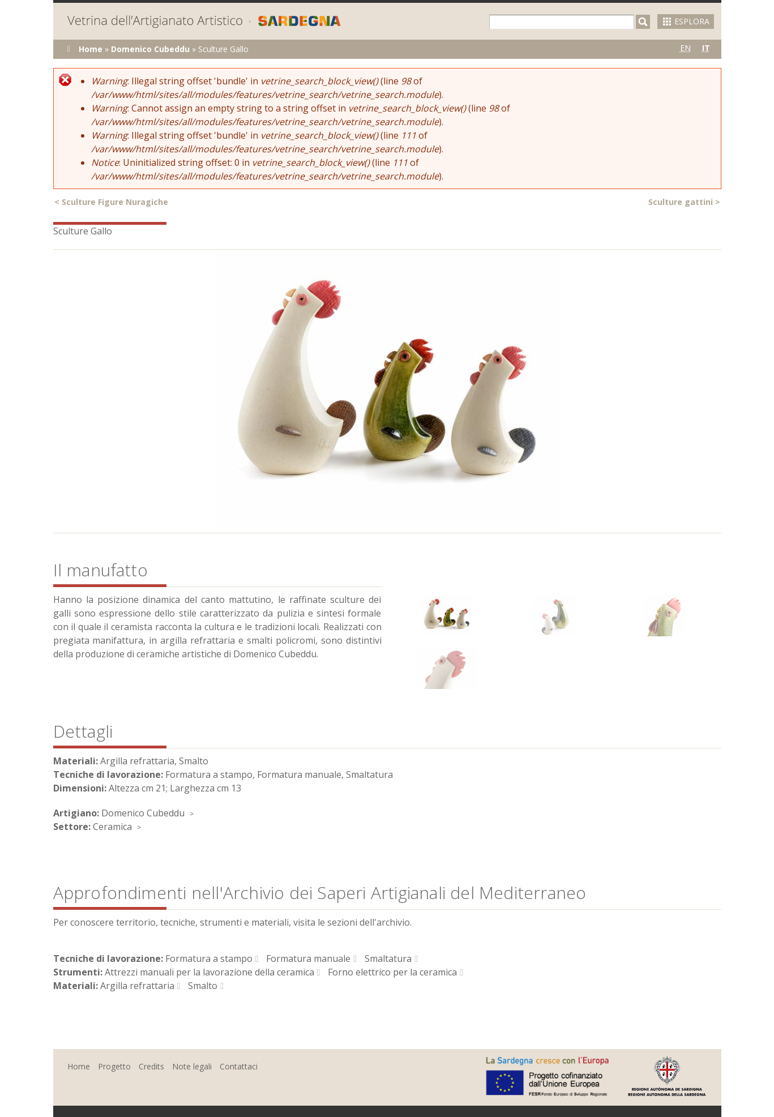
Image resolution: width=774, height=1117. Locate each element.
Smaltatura (388, 958)
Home (90, 49)
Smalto (202, 985)
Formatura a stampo (209, 958)
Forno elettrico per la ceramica (392, 972)
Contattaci (239, 1066)
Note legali (192, 1066)
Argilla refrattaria (137, 985)
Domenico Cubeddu (150, 49)
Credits (151, 1066)
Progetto (114, 1066)
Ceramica (112, 826)
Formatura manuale (308, 958)
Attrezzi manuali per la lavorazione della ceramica (209, 972)
